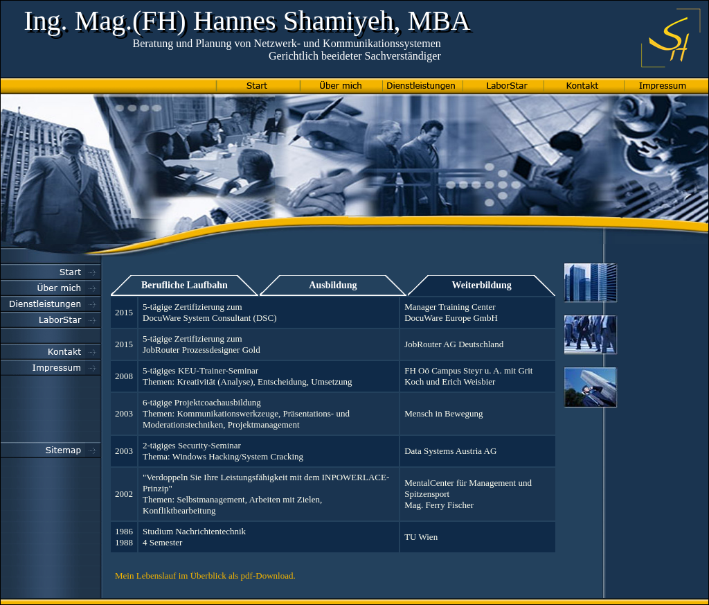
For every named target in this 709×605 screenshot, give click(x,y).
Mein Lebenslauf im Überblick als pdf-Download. (205, 575)
